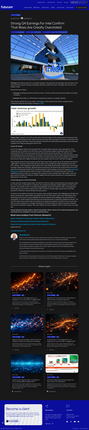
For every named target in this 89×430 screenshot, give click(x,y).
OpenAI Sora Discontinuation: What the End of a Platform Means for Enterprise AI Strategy (26, 340)
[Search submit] (87, 2)
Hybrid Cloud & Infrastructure (33, 31)
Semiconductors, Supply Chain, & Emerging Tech (55, 31)
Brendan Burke (52, 391)
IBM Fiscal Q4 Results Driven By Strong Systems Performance (29, 221)
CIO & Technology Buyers (17, 31)
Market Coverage (15, 14)
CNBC (42, 103)
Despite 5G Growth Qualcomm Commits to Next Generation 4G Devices (33, 224)
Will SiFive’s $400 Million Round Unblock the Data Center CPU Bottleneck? (60, 380)
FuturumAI (16, 307)
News (23, 294)
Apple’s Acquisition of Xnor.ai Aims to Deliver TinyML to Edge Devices (32, 218)
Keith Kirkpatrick (17, 391)
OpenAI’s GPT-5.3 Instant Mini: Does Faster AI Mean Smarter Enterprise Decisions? (61, 298)
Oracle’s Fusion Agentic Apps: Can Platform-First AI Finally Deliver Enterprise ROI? (26, 380)
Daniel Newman (28, 18)
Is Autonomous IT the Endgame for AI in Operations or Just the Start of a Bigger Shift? (26, 298)
